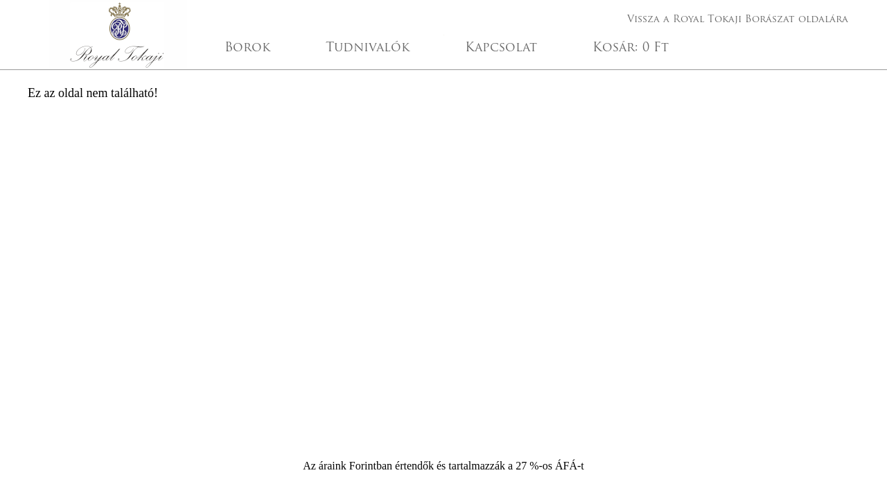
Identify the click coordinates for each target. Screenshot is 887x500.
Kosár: (630, 48)
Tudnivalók (368, 48)
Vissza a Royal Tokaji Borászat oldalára (737, 20)
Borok (247, 48)
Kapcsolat (501, 48)
